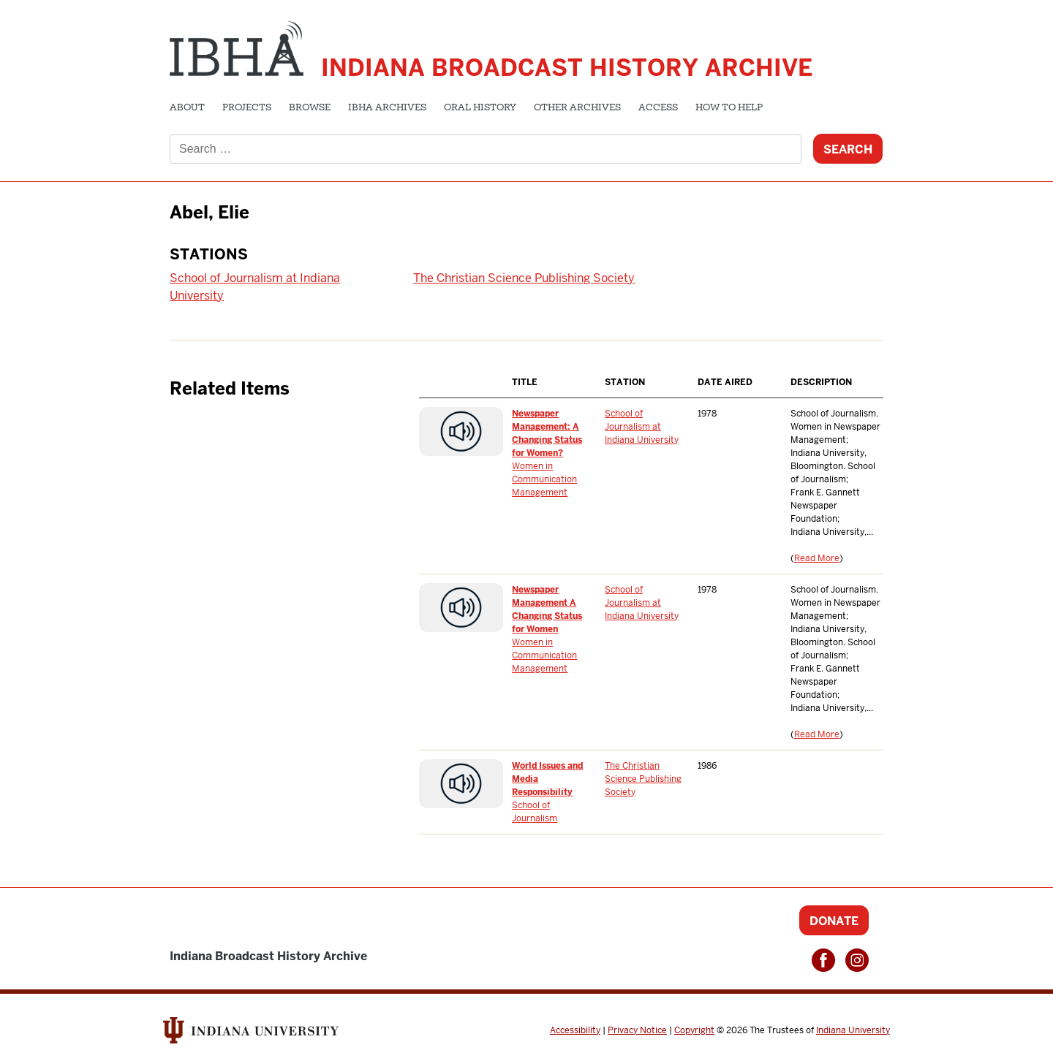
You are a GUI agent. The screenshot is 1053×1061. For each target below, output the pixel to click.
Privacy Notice (637, 1030)
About (187, 108)
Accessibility (575, 1030)
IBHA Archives (387, 108)
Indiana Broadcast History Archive (566, 68)
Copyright (694, 1030)
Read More (816, 558)
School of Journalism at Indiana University (642, 427)
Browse (310, 108)
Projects (246, 108)
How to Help (729, 108)
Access (658, 108)
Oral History (480, 108)
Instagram (857, 960)
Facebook (823, 960)
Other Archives (577, 108)
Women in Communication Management (544, 479)
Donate (833, 921)
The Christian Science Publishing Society (524, 278)
